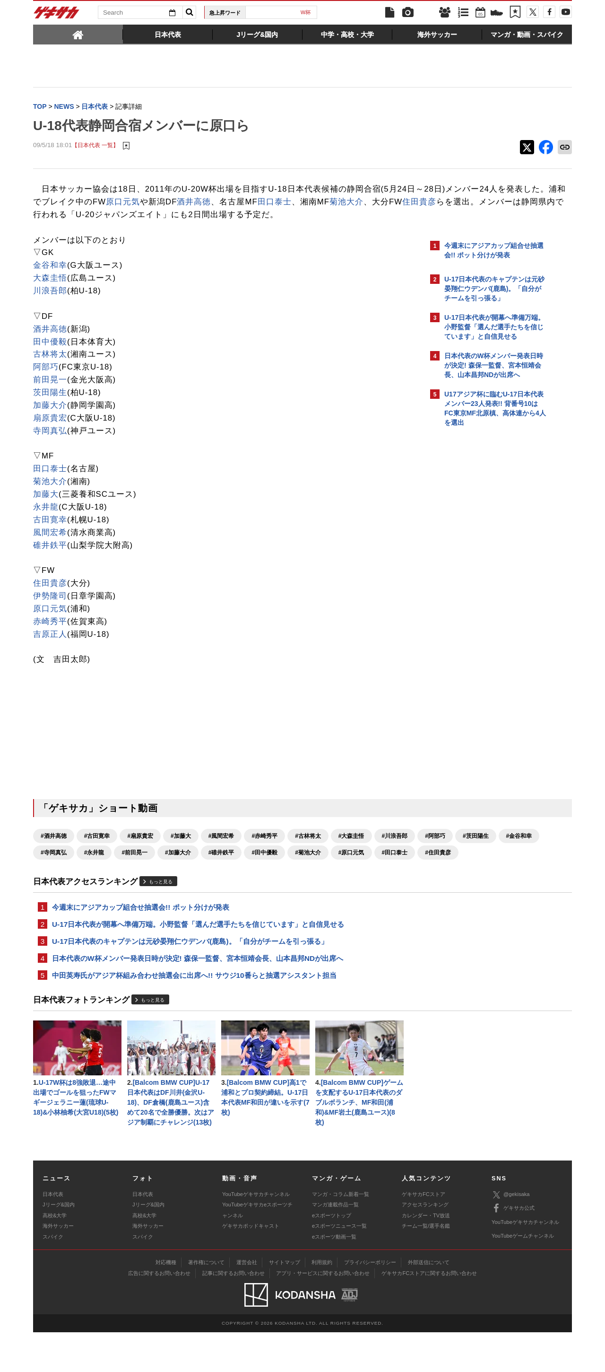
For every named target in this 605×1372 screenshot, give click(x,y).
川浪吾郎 (50, 304)
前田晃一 (50, 393)
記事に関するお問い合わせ (233, 1313)
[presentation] (78, 34)
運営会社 (246, 1302)
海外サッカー (58, 1265)
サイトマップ (284, 1302)
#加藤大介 (346, 866)
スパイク (53, 1276)
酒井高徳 (363, 202)
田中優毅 (50, 355)
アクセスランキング (425, 1244)
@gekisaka (511, 1234)
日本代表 (267, 12)
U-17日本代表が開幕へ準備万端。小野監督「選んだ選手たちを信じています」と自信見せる (198, 956)
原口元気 (292, 202)
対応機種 (166, 1302)
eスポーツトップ (331, 1255)
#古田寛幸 (97, 849)
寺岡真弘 (50, 444)
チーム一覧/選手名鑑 (426, 1265)
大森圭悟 (50, 291)
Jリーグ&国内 (59, 1244)
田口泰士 (71, 215)
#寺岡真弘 (221, 866)
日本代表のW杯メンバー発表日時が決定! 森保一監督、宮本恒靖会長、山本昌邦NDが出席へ (197, 992)
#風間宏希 (221, 849)
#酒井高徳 (54, 849)
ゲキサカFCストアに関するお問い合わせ (429, 1313)
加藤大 (46, 507)
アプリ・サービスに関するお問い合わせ (323, 1313)
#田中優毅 (97, 882)
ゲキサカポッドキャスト (250, 1265)
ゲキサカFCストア (423, 1234)
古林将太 (50, 367)
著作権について (206, 1302)
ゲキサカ (56, 15)
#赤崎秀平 (264, 849)
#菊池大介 (140, 882)
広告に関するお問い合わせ (159, 1313)
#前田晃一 (302, 866)
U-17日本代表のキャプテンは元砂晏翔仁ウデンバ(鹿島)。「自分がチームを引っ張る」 (190, 974)
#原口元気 (184, 882)
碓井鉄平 (50, 558)
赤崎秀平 (50, 635)
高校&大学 (55, 1255)
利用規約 (321, 1302)
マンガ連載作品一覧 (335, 1244)
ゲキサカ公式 (513, 1248)
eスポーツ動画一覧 (334, 1276)
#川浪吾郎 (54, 866)
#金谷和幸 (178, 866)
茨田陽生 (50, 406)
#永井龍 (261, 866)
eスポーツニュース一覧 (339, 1265)
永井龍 (46, 520)
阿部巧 (46, 380)
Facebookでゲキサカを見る (484, 594)
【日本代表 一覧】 (95, 146)
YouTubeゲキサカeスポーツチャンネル (257, 1249)
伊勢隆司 (50, 609)
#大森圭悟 (351, 849)
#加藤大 (181, 849)
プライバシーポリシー (370, 1302)
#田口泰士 (227, 882)
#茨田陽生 (134, 866)
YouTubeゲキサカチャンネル (256, 1234)
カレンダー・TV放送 (426, 1255)
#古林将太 (308, 849)
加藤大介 (50, 418)
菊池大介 (143, 215)
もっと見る (161, 912)
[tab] (78, 34)
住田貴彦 (216, 215)
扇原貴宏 (50, 431)
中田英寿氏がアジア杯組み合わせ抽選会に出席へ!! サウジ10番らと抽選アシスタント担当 (194, 1010)
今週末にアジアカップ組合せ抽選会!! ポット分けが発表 (140, 938)
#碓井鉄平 (54, 882)
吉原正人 (50, 647)
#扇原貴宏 (140, 849)
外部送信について (428, 1302)
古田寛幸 (50, 533)
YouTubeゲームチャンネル (523, 1275)
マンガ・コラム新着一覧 (340, 1234)
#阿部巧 (94, 866)
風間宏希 (50, 546)
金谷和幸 (50, 278)
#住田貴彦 (270, 882)
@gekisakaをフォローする (482, 575)
